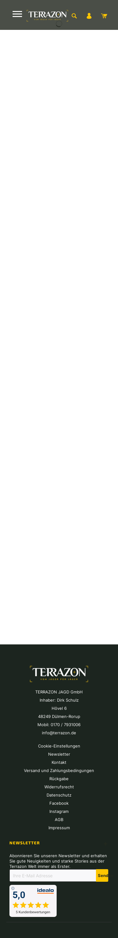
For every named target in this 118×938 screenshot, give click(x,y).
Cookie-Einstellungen (59, 745)
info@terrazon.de (59, 732)
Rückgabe (59, 778)
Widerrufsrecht (59, 786)
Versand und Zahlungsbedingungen (59, 770)
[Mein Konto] (89, 15)
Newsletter (59, 754)
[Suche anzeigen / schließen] (74, 15)
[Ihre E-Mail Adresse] (52, 875)
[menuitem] (74, 15)
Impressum (59, 827)
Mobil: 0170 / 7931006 (59, 724)
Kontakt (59, 762)
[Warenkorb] (104, 15)
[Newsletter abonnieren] (102, 875)
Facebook (59, 803)
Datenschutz (59, 794)
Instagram (59, 811)
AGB (59, 819)
